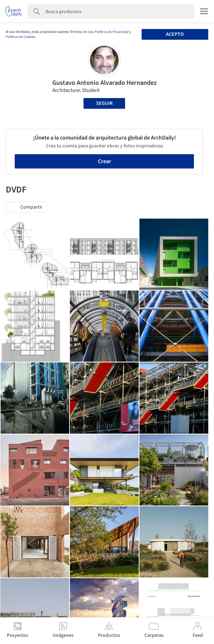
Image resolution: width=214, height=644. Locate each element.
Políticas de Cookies (20, 36)
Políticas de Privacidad (112, 31)
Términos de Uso (81, 31)
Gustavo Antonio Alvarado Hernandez (104, 82)
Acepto (175, 34)
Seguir (104, 103)
